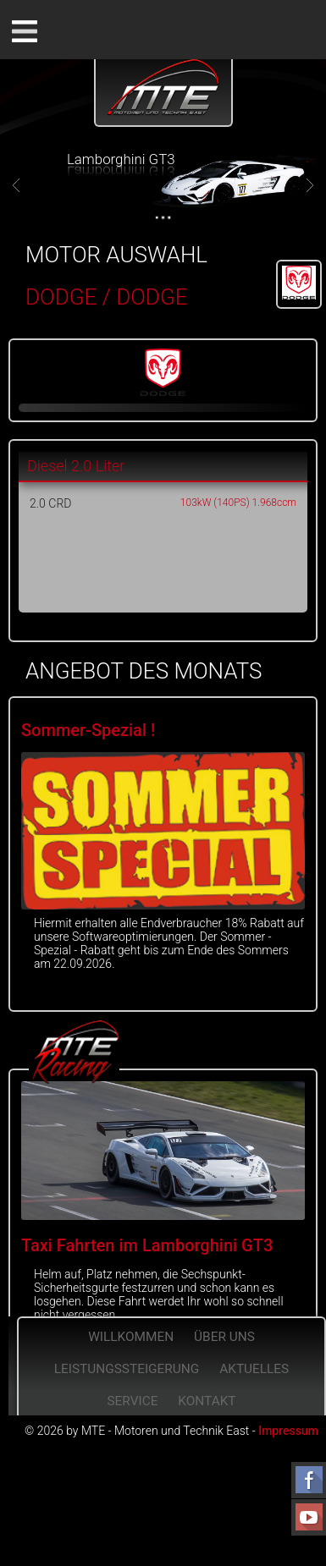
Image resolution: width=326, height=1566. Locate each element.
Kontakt (206, 1401)
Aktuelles (254, 1368)
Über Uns (224, 1336)
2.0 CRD (50, 503)
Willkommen (131, 1336)
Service (132, 1401)
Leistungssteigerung (127, 1368)
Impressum (288, 1430)
